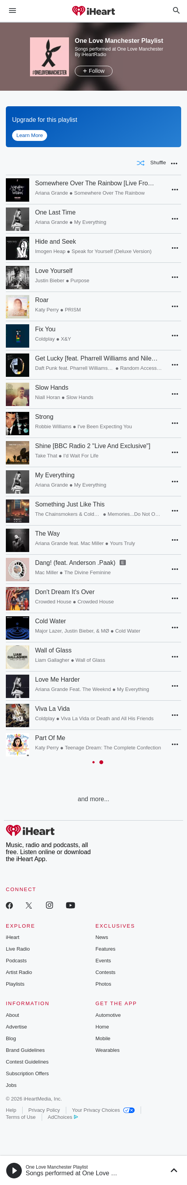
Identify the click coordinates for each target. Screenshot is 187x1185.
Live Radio (18, 949)
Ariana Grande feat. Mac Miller (69, 543)
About (12, 1015)
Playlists (15, 984)
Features (105, 949)
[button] (174, 163)
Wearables (107, 1050)
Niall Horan (47, 397)
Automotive (108, 1015)
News (101, 937)
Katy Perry (47, 310)
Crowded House (53, 602)
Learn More (29, 135)
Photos (103, 984)
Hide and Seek (55, 241)
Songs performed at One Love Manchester (84, 1173)
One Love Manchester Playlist (57, 1167)
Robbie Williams (53, 426)
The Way (47, 533)
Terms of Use (21, 1117)
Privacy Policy (44, 1110)
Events (103, 960)
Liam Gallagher (52, 660)
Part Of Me (50, 738)
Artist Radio (19, 972)
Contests (105, 972)
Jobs (11, 1085)
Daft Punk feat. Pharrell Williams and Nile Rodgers (74, 368)
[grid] (93, 485)
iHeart (12, 937)
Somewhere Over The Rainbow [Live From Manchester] (96, 183)
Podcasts (16, 960)
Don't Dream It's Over (65, 592)
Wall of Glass (53, 650)
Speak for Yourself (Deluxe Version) (112, 251)
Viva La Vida (52, 708)
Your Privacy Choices (103, 1110)
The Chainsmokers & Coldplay (68, 514)
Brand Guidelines (25, 1050)
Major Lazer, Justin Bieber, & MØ (72, 631)
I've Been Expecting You (105, 426)
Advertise (16, 1027)
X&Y (66, 339)
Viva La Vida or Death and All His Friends (107, 718)
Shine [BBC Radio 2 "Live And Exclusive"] (92, 446)
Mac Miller (46, 572)
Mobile (102, 1038)
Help (11, 1110)
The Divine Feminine (87, 572)
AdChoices (63, 1117)
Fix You (45, 329)
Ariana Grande (51, 193)
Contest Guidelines (27, 1062)
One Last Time (55, 212)
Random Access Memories (141, 368)
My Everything (90, 222)
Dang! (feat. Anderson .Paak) (75, 562)
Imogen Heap (50, 251)
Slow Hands (51, 387)
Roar (42, 300)
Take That (46, 456)
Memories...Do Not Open (135, 514)
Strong (44, 416)
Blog (11, 1038)
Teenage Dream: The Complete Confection (113, 748)
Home (102, 1027)
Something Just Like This (69, 504)
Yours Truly (122, 543)
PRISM (73, 310)
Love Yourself (53, 270)
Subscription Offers (27, 1073)
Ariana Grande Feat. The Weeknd (73, 689)
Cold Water (50, 621)
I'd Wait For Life (81, 456)
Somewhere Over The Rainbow (109, 193)
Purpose (80, 280)
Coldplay (45, 339)
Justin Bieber (49, 280)
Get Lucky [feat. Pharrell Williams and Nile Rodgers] (96, 358)
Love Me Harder (57, 679)
